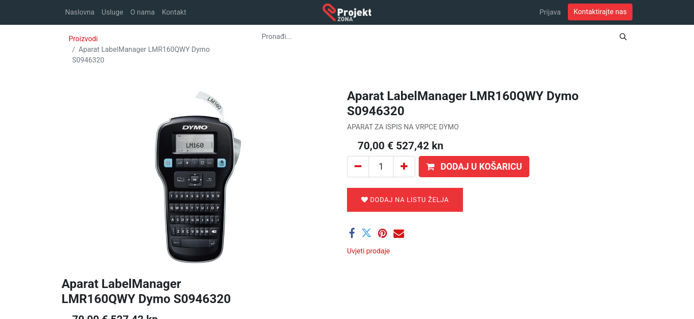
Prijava (550, 12)
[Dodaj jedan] (404, 166)
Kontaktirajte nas (600, 12)
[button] (474, 166)
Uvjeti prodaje (368, 251)
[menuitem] (80, 12)
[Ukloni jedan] (358, 166)
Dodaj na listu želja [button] (405, 200)
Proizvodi (83, 39)
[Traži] (623, 36)
